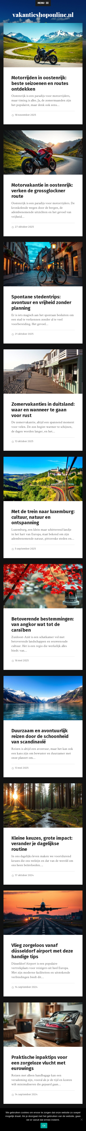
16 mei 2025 (20, 660)
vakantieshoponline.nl (43, 15)
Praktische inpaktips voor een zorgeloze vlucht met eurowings (39, 1063)
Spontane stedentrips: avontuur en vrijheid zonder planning (41, 302)
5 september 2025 (23, 548)
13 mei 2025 (19, 768)
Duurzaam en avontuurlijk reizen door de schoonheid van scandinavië (40, 736)
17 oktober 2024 (22, 875)
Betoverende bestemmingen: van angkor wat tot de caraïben (42, 624)
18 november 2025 (23, 115)
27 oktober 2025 (22, 226)
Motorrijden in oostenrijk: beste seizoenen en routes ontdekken (39, 83)
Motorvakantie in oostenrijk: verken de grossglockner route (42, 190)
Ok (43, 1125)
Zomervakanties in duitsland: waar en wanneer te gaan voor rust (43, 409)
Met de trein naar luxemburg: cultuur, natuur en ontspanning (43, 517)
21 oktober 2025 (22, 334)
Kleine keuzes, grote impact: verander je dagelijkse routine (41, 843)
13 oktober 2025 (22, 441)
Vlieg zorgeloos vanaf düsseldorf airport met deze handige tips (42, 951)
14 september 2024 (24, 987)
